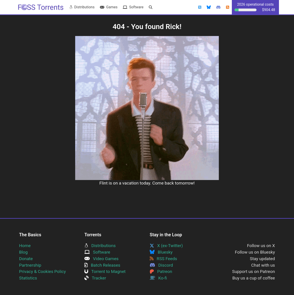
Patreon (161, 271)
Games (108, 7)
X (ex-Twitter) (166, 245)
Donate (26, 258)
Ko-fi (158, 278)
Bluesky (161, 252)
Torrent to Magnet (105, 271)
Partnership (30, 265)
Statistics (28, 278)
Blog (23, 252)
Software (133, 7)
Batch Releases (102, 265)
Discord (161, 265)
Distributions (81, 7)
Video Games (101, 258)
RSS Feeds (163, 258)
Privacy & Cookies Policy (42, 271)
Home (25, 245)
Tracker (95, 278)
